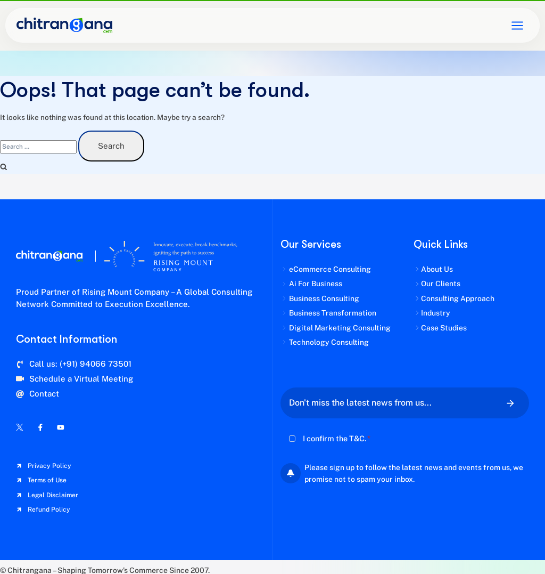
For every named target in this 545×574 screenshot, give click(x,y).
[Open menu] (517, 25)
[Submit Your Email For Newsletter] (510, 403)
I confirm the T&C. (336, 438)
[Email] (388, 403)
